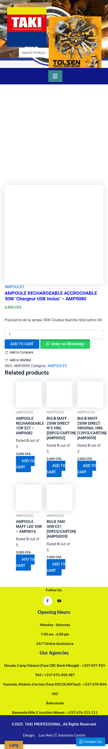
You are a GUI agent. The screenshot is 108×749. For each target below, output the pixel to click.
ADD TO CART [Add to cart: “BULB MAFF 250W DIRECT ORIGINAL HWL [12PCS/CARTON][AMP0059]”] (86, 468)
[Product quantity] (54, 334)
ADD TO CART (22, 344)
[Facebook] (47, 601)
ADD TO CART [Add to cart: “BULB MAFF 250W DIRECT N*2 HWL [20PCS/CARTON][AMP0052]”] (56, 468)
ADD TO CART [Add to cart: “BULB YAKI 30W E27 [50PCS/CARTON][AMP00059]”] (56, 567)
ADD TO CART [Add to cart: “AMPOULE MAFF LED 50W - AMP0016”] (25, 562)
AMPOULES (14, 287)
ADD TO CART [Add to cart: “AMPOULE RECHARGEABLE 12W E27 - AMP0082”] (25, 464)
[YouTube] (59, 601)
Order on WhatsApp (67, 344)
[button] (65, 344)
